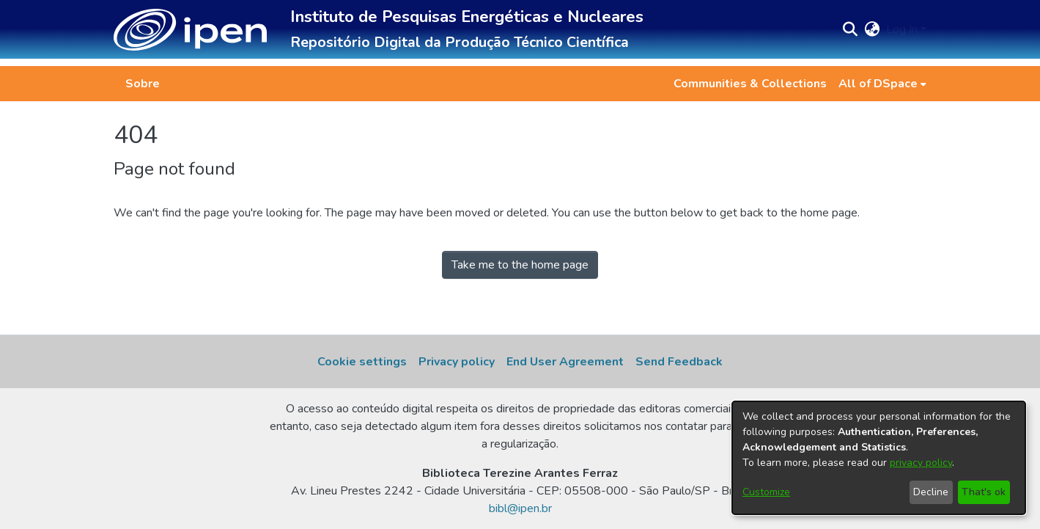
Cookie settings (362, 362)
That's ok (984, 492)
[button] (190, 30)
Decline (930, 492)
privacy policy (921, 463)
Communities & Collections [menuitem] (750, 84)
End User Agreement (565, 362)
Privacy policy (456, 362)
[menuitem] (882, 83)
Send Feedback (679, 362)
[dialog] (878, 457)
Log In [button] (903, 29)
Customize (766, 492)
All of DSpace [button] (878, 84)
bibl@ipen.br (520, 508)
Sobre (142, 84)
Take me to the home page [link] (520, 265)
